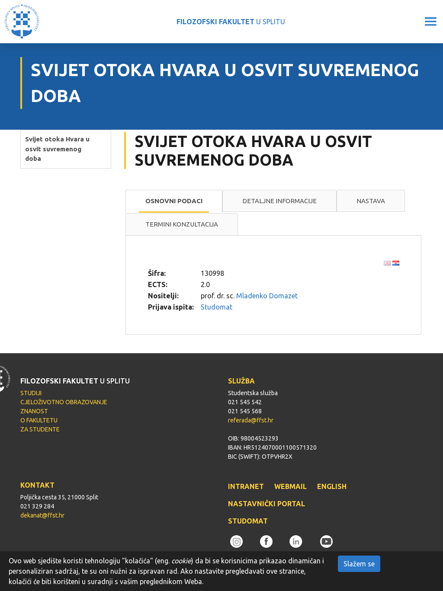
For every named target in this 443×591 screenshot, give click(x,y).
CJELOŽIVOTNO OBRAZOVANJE (63, 402)
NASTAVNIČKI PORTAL (266, 504)
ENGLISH (332, 486)
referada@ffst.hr (250, 420)
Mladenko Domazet (267, 296)
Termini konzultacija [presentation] (181, 224)
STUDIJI (31, 393)
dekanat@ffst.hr (42, 515)
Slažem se (359, 564)
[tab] (173, 201)
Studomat (216, 307)
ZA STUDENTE (40, 429)
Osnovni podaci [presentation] (173, 200)
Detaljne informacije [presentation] (279, 200)
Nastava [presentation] (370, 200)
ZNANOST (34, 411)
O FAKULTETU (39, 420)
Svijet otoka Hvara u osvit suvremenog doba (57, 148)
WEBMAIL (290, 486)
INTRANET (246, 486)
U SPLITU (231, 22)
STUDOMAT (248, 521)
